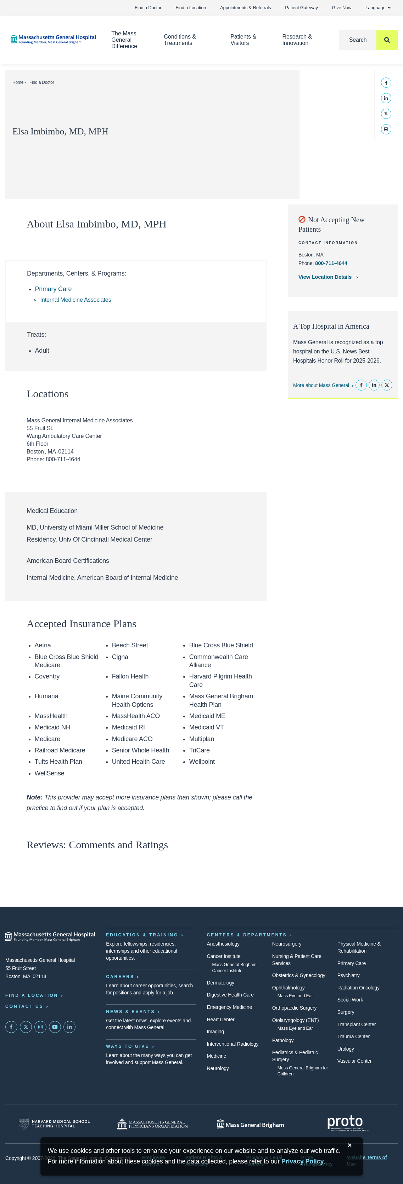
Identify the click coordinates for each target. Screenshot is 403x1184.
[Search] (368, 40)
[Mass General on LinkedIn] (69, 1027)
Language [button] (378, 7)
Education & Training (142, 934)
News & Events (130, 1011)
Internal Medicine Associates (75, 299)
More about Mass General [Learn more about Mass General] (321, 385)
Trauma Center (353, 1036)
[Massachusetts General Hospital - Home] (50, 937)
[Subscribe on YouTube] (55, 1027)
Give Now (342, 7)
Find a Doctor (148, 7)
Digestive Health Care (230, 995)
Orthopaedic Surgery (294, 1008)
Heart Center (221, 1019)
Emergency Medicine (229, 1007)
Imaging (215, 1031)
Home (17, 82)
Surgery (345, 1012)
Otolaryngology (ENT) (295, 1020)
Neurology (218, 1068)
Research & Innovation (297, 40)
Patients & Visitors (243, 40)
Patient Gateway (301, 7)
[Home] (50, 39)
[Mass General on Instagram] (40, 1027)
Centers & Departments (247, 934)
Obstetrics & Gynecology (298, 975)
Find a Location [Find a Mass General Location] (31, 995)
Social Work (350, 1000)
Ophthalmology (288, 987)
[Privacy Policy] (302, 1161)
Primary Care (53, 289)
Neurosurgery (287, 944)
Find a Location (190, 7)
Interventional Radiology (233, 1044)
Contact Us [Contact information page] (24, 1006)
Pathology (283, 1040)
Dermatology (220, 983)
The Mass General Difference (124, 39)
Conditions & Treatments (180, 40)
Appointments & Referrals (245, 7)
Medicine (216, 1056)
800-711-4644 (331, 263)
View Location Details (325, 277)
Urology (345, 1049)
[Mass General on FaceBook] (11, 1027)
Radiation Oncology (358, 987)
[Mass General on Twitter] (26, 1027)
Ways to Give (127, 1046)
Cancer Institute (224, 956)
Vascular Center (354, 1061)
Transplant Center (356, 1024)
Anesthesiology (223, 944)
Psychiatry (348, 975)
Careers (120, 976)
